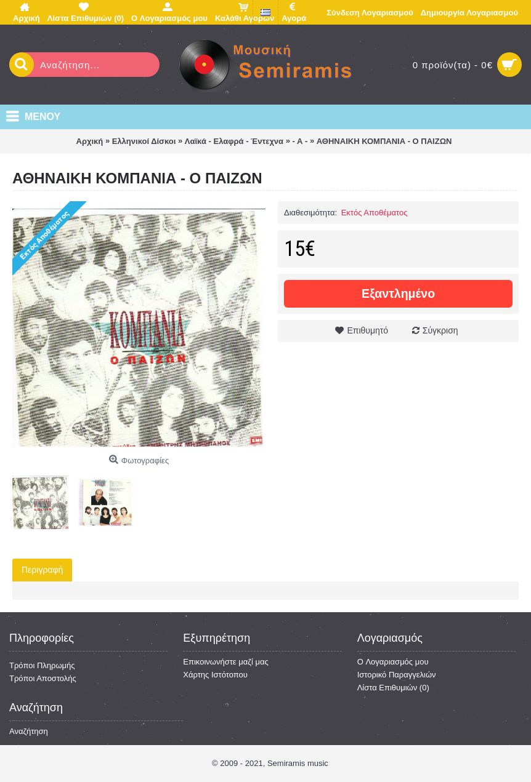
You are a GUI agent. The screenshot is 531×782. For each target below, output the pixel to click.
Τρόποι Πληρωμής (42, 665)
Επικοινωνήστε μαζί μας (225, 661)
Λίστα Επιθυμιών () (393, 687)
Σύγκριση (440, 330)
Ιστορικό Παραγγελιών (396, 674)
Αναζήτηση (28, 731)
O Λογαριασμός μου (393, 661)
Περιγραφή (42, 570)
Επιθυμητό (367, 330)
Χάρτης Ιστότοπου (215, 674)
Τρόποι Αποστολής (42, 678)
